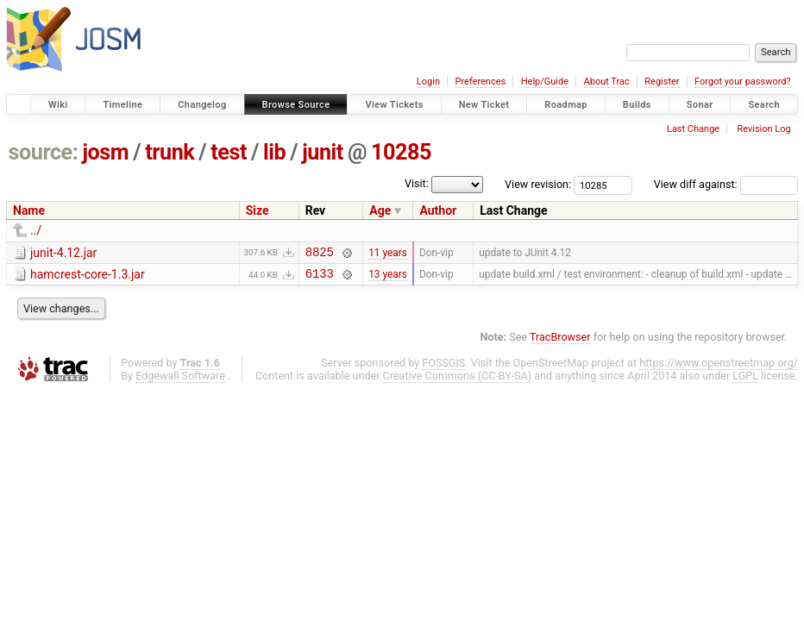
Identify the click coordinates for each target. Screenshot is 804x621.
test (228, 152)
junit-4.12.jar (63, 253)
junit (322, 152)
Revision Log (763, 129)
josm (105, 152)
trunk (169, 152)
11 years (387, 254)
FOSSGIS (443, 367)
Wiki (58, 104)
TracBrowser (560, 342)
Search (764, 104)
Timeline (122, 104)
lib (274, 152)
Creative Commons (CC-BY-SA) (457, 380)
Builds (637, 104)
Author (437, 210)
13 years (387, 279)
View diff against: (726, 184)
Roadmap (565, 104)
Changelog (202, 104)
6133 (319, 278)
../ (35, 230)
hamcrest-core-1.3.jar (87, 277)
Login (428, 81)
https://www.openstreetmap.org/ (718, 367)
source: (44, 152)
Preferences (480, 81)
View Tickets (394, 104)
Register (661, 81)
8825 (319, 254)
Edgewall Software (180, 380)
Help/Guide (544, 81)
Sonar (700, 104)
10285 (401, 152)
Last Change (693, 129)
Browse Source (296, 104)
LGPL (745, 380)
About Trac (607, 81)
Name (29, 210)
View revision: (538, 184)
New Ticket (484, 104)
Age (380, 210)
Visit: (417, 183)
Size (257, 210)
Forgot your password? (742, 81)
